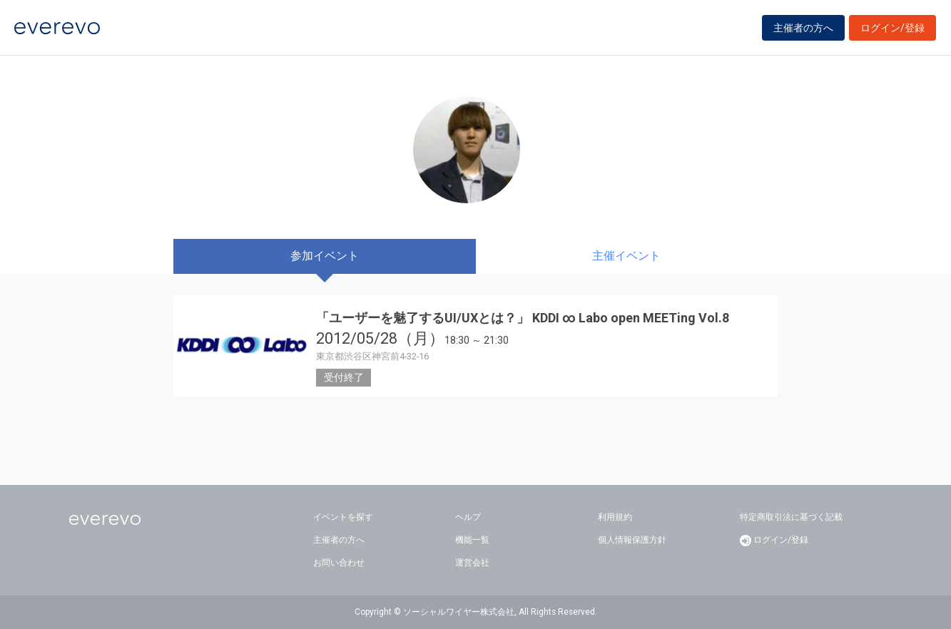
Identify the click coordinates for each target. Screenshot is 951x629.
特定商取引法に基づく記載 (791, 517)
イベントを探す (343, 517)
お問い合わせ (339, 563)
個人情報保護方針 (632, 540)
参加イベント (324, 255)
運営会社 (472, 563)
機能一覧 (472, 540)
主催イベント (626, 255)
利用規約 (615, 517)
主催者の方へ (803, 30)
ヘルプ (468, 517)
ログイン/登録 (892, 30)
